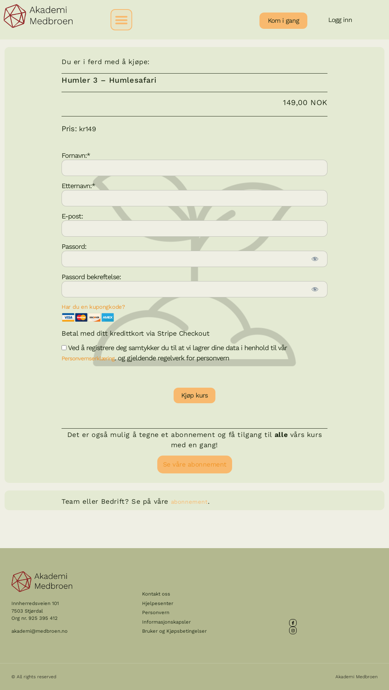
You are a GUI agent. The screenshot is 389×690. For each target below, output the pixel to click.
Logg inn (340, 20)
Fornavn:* (76, 155)
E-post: (72, 216)
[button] (121, 20)
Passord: (74, 246)
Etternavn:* (78, 185)
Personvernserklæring (88, 358)
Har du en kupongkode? (93, 306)
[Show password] (314, 259)
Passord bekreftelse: (91, 276)
